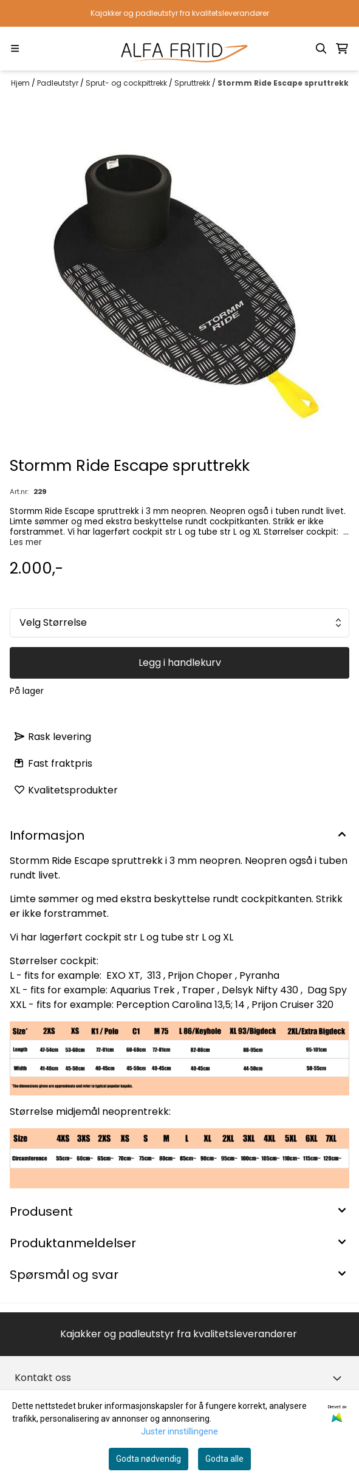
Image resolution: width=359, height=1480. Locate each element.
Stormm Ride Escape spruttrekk (283, 83)
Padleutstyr (58, 83)
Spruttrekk (193, 83)
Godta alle (224, 1459)
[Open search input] (321, 48)
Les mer (26, 542)
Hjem (21, 83)
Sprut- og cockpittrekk (127, 83)
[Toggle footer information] (339, 1378)
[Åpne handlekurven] (342, 48)
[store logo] (179, 48)
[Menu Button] (15, 48)
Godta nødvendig (148, 1459)
